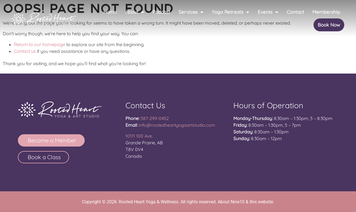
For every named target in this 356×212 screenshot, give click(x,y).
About (134, 12)
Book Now (329, 25)
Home (110, 12)
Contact (295, 12)
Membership (326, 12)
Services (191, 12)
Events (268, 12)
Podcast (161, 12)
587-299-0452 (155, 118)
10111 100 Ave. (139, 136)
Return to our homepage (39, 44)
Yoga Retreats (230, 12)
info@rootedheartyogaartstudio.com (177, 125)
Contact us (25, 51)
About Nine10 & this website (245, 201)
